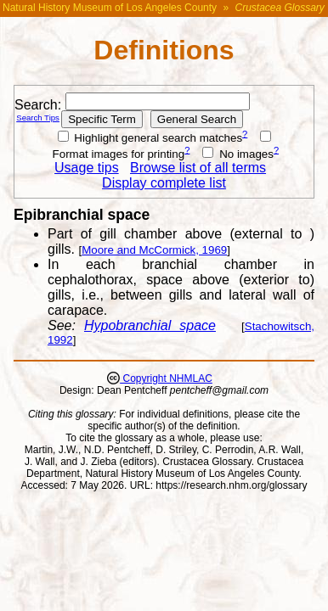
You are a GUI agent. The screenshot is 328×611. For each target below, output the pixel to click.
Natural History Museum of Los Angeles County (110, 8)
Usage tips (86, 167)
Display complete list (164, 183)
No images (237, 154)
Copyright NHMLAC (166, 378)
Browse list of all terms (198, 167)
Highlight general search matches (150, 138)
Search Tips (37, 117)
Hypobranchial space (150, 325)
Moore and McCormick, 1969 (154, 250)
